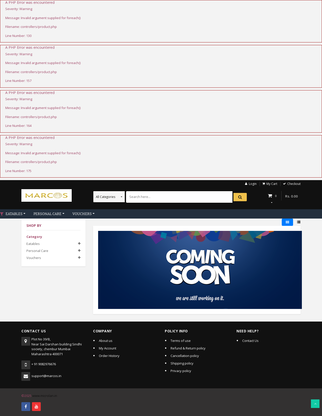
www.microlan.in (44, 395)
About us (105, 340)
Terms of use (181, 340)
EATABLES (14, 214)
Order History (109, 355)
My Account (107, 348)
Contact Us (250, 340)
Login (253, 184)
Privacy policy (181, 371)
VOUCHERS (82, 214)
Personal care (37, 250)
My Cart (271, 184)
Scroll (315, 403)
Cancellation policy (185, 355)
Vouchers (33, 257)
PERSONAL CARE (47, 214)
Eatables (33, 243)
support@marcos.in (46, 376)
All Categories (106, 197)
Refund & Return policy (188, 348)
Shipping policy (182, 363)
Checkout (294, 184)
